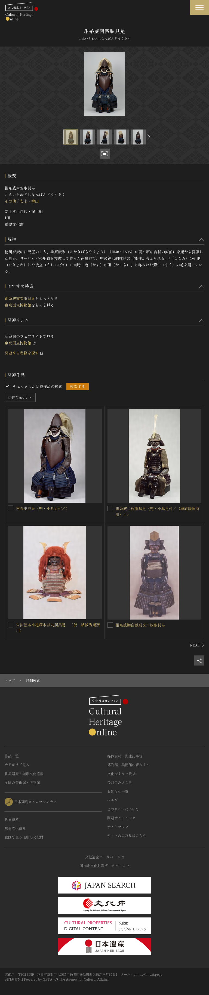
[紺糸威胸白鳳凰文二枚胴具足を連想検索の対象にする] (110, 625)
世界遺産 (12, 819)
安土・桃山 (29, 201)
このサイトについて (123, 809)
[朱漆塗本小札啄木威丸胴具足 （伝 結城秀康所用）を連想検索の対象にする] (10, 624)
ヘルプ (112, 800)
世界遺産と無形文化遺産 (24, 773)
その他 (10, 201)
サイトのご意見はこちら (126, 835)
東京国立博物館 (18, 305)
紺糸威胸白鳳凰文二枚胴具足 (140, 625)
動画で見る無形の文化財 (24, 837)
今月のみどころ (119, 782)
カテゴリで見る (17, 764)
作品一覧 (12, 756)
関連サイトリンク (121, 817)
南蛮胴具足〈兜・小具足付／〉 (42, 508)
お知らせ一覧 (117, 791)
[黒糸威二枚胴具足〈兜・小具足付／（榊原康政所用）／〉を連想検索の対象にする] (110, 508)
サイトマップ (117, 826)
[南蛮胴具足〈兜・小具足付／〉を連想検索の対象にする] (10, 508)
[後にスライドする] (148, 137)
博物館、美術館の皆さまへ (128, 764)
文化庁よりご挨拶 (121, 773)
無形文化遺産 (15, 828)
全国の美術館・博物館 (22, 782)
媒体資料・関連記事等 (125, 756)
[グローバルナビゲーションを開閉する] (199, 7)
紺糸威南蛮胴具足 (20, 298)
